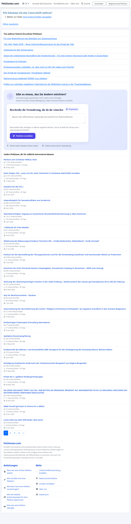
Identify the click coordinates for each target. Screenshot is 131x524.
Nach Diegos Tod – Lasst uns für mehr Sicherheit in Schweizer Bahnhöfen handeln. (42, 173)
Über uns (74, 3)
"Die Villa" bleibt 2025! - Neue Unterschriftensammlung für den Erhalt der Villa (39, 44)
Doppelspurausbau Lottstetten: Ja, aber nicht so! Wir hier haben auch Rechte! (39, 67)
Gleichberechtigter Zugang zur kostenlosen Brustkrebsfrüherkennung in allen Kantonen (45, 214)
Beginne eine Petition (118, 3)
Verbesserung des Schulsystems (18, 50)
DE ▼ (25, 3)
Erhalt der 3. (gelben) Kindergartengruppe (23, 376)
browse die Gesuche (42, 3)
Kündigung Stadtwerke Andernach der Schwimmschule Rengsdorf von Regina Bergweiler (45, 363)
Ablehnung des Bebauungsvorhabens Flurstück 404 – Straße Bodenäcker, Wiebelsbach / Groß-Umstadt (51, 241)
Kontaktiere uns (61, 3)
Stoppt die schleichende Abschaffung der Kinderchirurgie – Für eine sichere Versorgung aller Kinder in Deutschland (56, 56)
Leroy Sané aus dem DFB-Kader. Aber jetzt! (23, 420)
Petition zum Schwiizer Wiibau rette (20, 159)
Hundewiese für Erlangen (15, 61)
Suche (85, 3)
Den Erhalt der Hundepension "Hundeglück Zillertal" (27, 73)
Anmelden (99, 3)
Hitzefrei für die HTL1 (13, 187)
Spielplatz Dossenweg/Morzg (17, 336)
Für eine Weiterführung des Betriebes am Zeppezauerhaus (30, 39)
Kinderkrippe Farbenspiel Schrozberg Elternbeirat (27, 322)
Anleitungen (11, 465)
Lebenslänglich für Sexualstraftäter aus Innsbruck (27, 200)
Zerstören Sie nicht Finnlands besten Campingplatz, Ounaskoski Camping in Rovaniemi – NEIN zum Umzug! (53, 268)
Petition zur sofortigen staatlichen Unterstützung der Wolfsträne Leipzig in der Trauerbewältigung (47, 84)
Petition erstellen (23, 136)
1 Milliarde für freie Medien (16, 227)
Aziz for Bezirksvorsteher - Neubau (20, 295)
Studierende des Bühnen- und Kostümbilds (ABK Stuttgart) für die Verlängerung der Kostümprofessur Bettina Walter (58, 349)
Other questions (10, 24)
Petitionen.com (10, 3)
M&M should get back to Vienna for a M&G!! (24, 406)
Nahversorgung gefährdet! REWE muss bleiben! (25, 78)
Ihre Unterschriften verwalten (37, 16)
